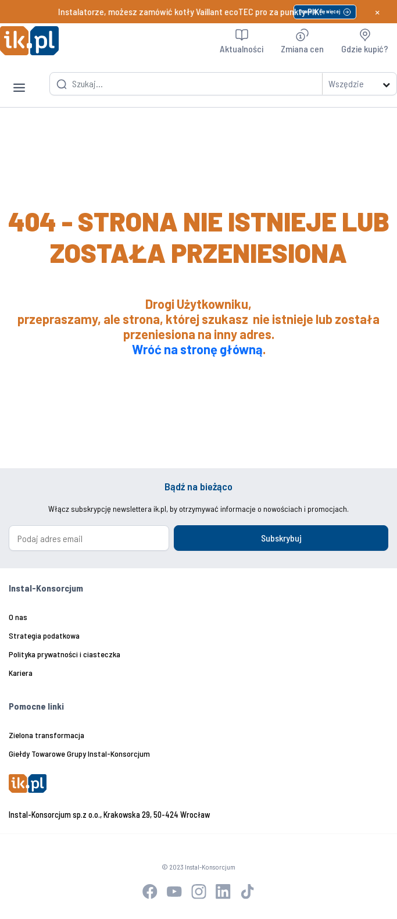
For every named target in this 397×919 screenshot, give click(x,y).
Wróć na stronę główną (197, 349)
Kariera (21, 673)
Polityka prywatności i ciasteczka (64, 654)
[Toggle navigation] (19, 78)
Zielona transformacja (46, 735)
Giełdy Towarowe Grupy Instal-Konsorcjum (79, 753)
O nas (18, 617)
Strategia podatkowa (44, 635)
